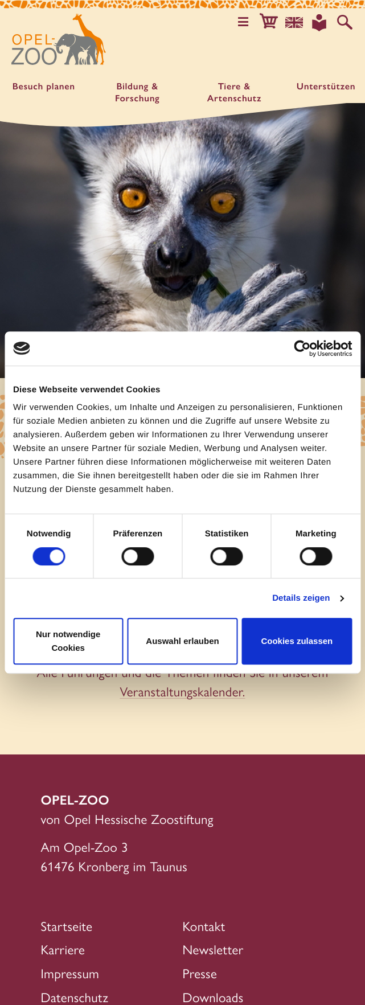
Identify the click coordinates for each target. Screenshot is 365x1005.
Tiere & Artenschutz (234, 92)
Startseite (67, 925)
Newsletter (213, 949)
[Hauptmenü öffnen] (243, 22)
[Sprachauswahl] (294, 22)
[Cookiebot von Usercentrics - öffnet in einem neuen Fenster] (302, 348)
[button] (268, 22)
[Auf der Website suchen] (344, 22)
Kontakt (204, 925)
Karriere (63, 949)
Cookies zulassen (297, 641)
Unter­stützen (326, 86)
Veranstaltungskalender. (182, 691)
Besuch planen (44, 86)
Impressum (70, 972)
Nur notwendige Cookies (68, 641)
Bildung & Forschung (137, 92)
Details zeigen (301, 598)
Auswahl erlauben (182, 641)
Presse (200, 972)
